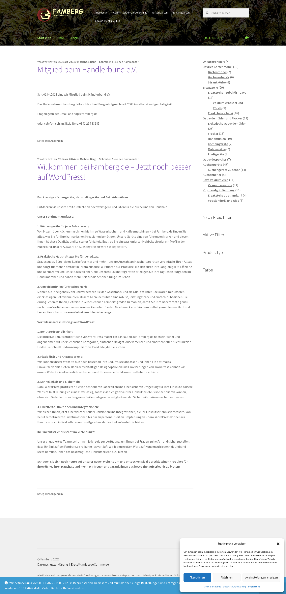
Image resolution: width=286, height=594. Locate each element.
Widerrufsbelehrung (135, 12)
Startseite (44, 38)
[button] (278, 544)
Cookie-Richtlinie (212, 586)
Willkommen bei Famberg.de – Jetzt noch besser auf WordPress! (114, 171)
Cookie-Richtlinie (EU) (107, 21)
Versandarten (160, 12)
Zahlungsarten (181, 12)
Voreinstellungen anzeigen (261, 577)
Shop (61, 38)
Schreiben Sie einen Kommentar (118, 62)
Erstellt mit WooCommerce (90, 564)
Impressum (254, 586)
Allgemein (56, 140)
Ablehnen (227, 577)
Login (75, 38)
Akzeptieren (197, 577)
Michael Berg (88, 62)
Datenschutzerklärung (234, 586)
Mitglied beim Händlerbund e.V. (87, 69)
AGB (115, 12)
